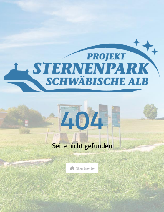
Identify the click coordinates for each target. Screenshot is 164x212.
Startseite (82, 168)
